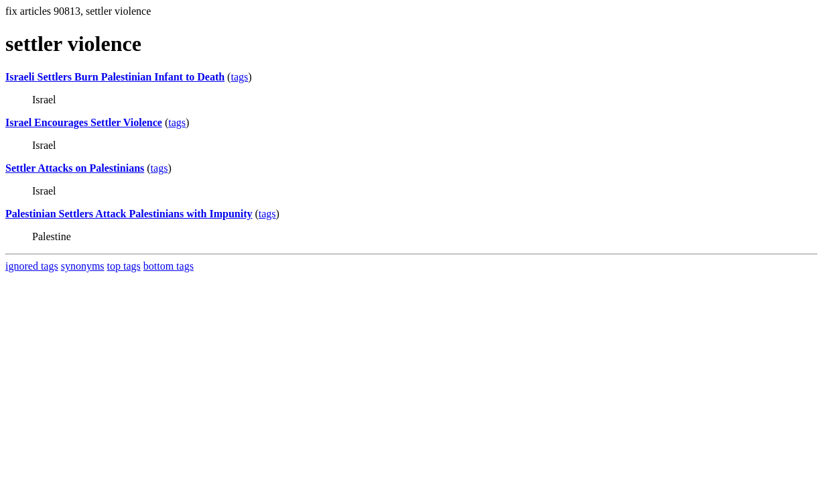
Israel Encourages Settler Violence (83, 122)
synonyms (83, 266)
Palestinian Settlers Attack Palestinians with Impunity (128, 213)
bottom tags (168, 266)
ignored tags (31, 266)
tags (239, 77)
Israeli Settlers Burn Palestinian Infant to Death (115, 77)
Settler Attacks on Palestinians (74, 168)
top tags (124, 266)
